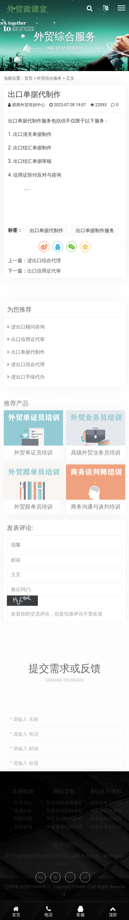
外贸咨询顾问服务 (64, 830)
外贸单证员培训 (105, 822)
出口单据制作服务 (95, 230)
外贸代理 (23, 830)
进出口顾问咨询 (25, 348)
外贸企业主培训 (105, 838)
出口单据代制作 (46, 230)
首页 (28, 78)
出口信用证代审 (44, 271)
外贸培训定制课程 (64, 822)
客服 (81, 911)
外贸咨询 (23, 838)
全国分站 (23, 822)
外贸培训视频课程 (64, 814)
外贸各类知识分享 (64, 838)
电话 (48, 911)
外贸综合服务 (49, 78)
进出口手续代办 (25, 398)
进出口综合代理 (44, 260)
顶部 (113, 911)
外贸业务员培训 (105, 814)
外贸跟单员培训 (105, 830)
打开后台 (23, 814)
